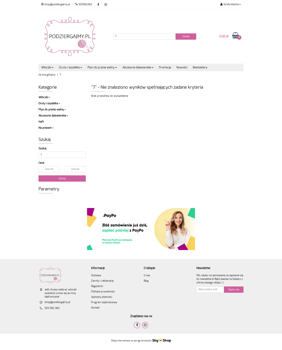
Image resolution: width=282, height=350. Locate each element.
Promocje (165, 67)
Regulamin (97, 286)
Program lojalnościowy (104, 302)
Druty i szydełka (70, 67)
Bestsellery (200, 67)
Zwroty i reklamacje (102, 281)
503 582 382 (52, 308)
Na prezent (46, 128)
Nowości (181, 67)
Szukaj (62, 178)
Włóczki (47, 67)
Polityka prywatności (103, 291)
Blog (146, 281)
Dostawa (96, 275)
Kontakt (95, 308)
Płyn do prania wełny (102, 67)
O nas (147, 275)
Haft (41, 121)
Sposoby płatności (101, 297)
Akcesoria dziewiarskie (138, 67)
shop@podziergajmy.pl (57, 302)
